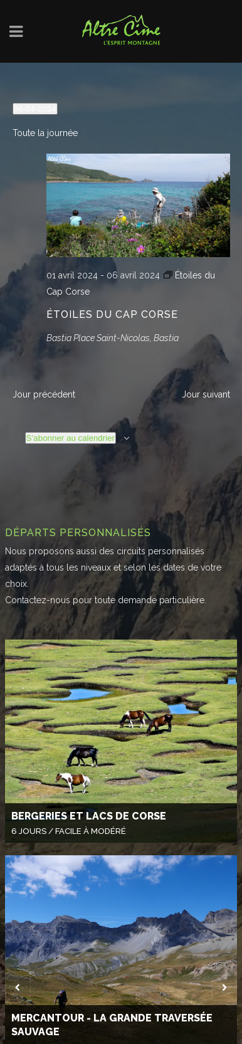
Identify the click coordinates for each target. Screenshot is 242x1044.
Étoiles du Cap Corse (112, 314)
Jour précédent (44, 394)
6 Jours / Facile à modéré (68, 831)
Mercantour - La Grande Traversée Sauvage (112, 1025)
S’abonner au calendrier (70, 438)
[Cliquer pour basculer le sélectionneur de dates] (35, 109)
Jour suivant (206, 394)
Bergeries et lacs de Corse (88, 816)
